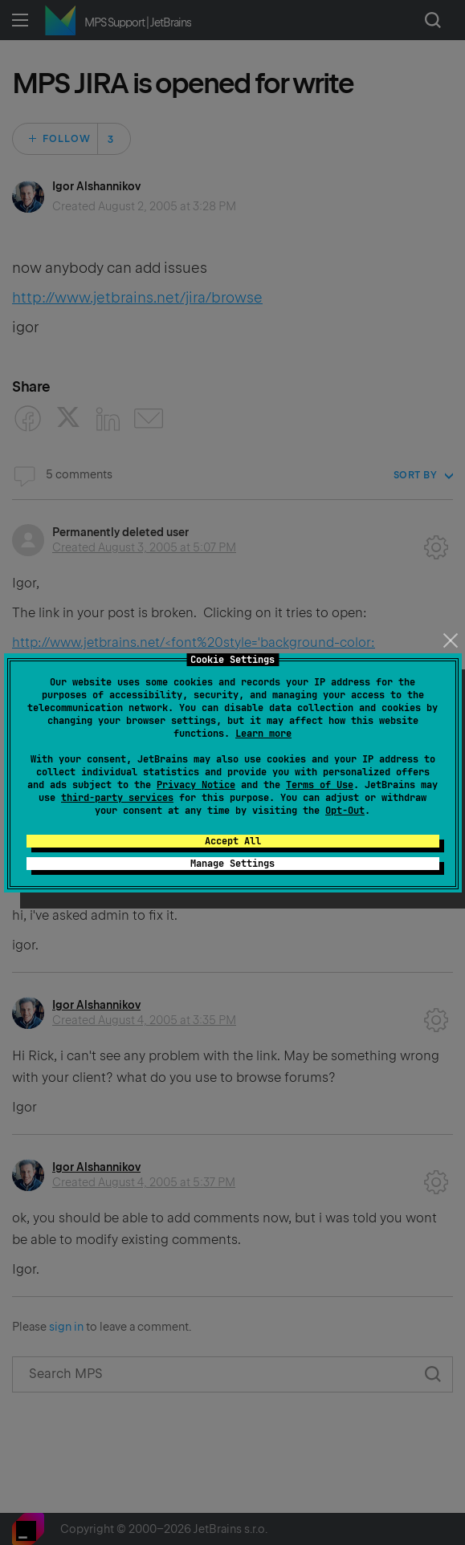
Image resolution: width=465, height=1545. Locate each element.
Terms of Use (319, 785)
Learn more (263, 733)
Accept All (233, 841)
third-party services (117, 797)
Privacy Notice (196, 785)
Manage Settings (232, 863)
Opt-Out (345, 810)
